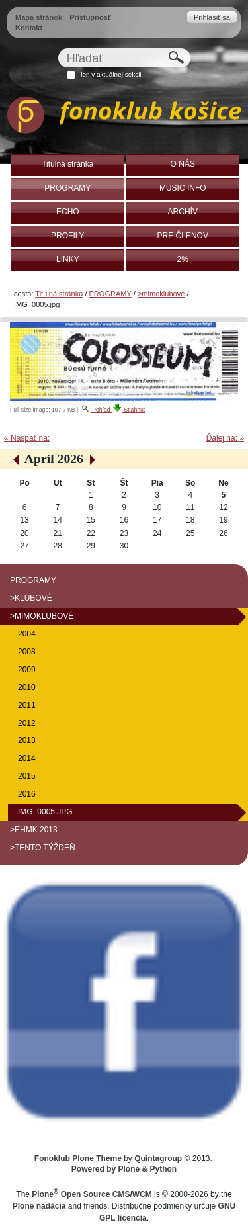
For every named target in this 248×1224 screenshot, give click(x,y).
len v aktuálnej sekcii (111, 74)
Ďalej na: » (225, 438)
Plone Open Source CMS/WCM (91, 1194)
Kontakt (28, 28)
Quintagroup (158, 1158)
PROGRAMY (110, 294)
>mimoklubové (161, 294)
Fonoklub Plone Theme (78, 1158)
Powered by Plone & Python (124, 1169)
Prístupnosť (90, 17)
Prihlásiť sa (212, 17)
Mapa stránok (38, 17)
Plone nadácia (39, 1206)
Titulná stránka (59, 294)
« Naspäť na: (27, 438)
